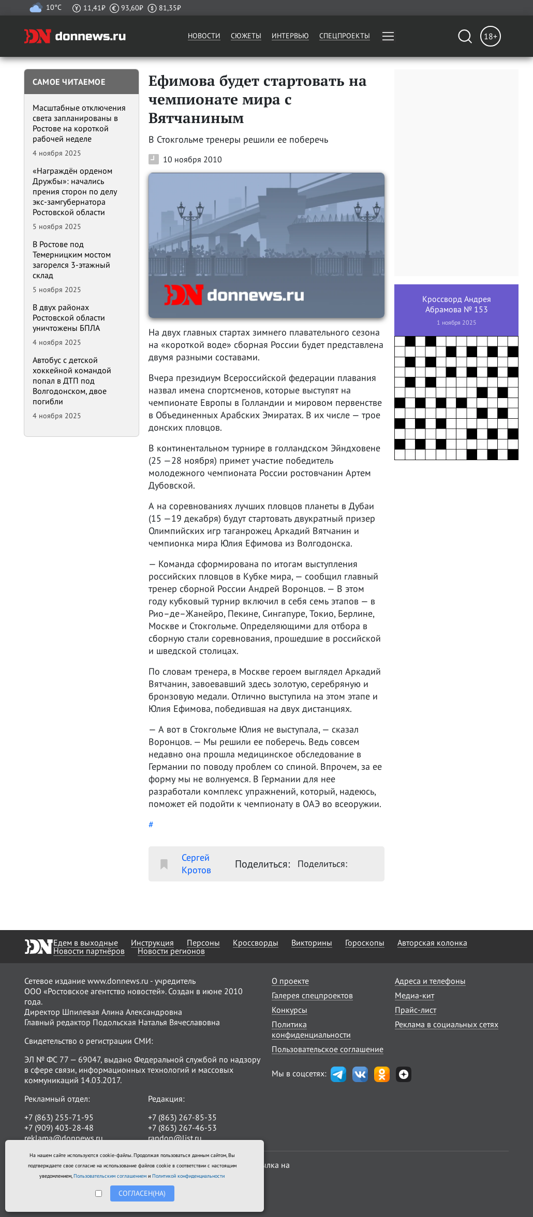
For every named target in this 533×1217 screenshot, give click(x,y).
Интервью (290, 35)
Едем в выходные (85, 942)
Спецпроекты (344, 35)
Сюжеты (246, 35)
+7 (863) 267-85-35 (182, 1117)
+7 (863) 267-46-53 (182, 1127)
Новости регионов (171, 951)
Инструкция (152, 942)
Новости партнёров (89, 951)
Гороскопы (364, 942)
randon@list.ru (175, 1138)
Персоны (203, 942)
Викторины (311, 942)
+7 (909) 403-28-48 (59, 1127)
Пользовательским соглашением (109, 1176)
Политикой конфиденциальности (188, 1176)
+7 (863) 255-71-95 (59, 1117)
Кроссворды (255, 942)
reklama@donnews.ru (63, 1138)
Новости (204, 35)
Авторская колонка (432, 942)
